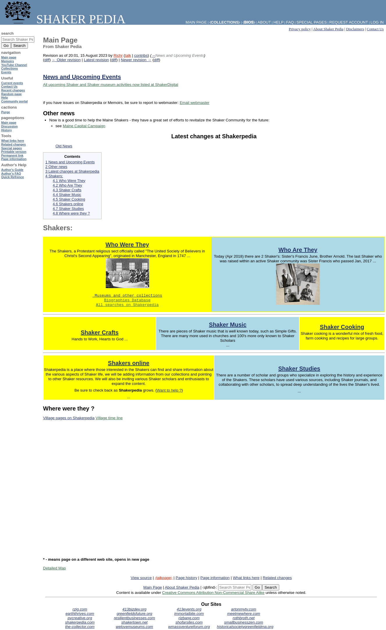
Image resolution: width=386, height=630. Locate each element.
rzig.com (79, 609)
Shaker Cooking (342, 327)
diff (46, 60)
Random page (11, 94)
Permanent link (12, 155)
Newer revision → (136, 60)
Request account (348, 22)
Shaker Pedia (64, 19)
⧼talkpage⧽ (163, 578)
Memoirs (7, 61)
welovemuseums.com (134, 626)
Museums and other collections (127, 295)
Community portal (14, 101)
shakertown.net (134, 622)
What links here (246, 578)
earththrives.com (79, 613)
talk (128, 55)
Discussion (9, 126)
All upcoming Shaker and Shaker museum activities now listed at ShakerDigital (110, 84)
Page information (215, 578)
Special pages (311, 22)
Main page (8, 57)
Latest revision (96, 60)
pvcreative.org (80, 618)
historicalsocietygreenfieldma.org (245, 626)
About (264, 22)
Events (6, 72)
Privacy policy (300, 29)
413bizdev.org (134, 609)
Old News (64, 146)
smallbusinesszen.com (243, 622)
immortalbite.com (189, 613)
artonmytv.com (243, 609)
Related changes (277, 578)
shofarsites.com (188, 622)
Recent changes (13, 90)
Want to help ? (169, 390)
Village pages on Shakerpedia (69, 418)
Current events (12, 83)
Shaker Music (227, 324)
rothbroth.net (244, 618)
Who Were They (127, 244)
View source (141, 578)
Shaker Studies (299, 368)
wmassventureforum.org (189, 626)
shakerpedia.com (80, 622)
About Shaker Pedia (328, 29)
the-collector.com (80, 626)
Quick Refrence (12, 177)
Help (278, 22)
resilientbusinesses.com (134, 618)
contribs (141, 55)
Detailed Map (54, 568)
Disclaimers (355, 29)
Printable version (13, 151)
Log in (377, 22)
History (6, 130)
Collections (9, 68)
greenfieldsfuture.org (134, 613)
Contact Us (375, 29)
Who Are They (297, 250)
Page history (186, 578)
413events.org (189, 609)
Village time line (109, 418)
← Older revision (66, 60)
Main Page (152, 587)
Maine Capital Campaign (84, 126)
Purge (5, 112)
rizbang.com (189, 618)
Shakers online (128, 363)
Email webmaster (194, 102)
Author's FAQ (11, 173)
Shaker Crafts (100, 332)
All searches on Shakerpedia (127, 305)
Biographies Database (127, 300)
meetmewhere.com (243, 613)
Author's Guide (12, 169)
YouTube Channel (14, 65)
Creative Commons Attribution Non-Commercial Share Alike (213, 592)
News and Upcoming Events (82, 77)
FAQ (290, 22)
